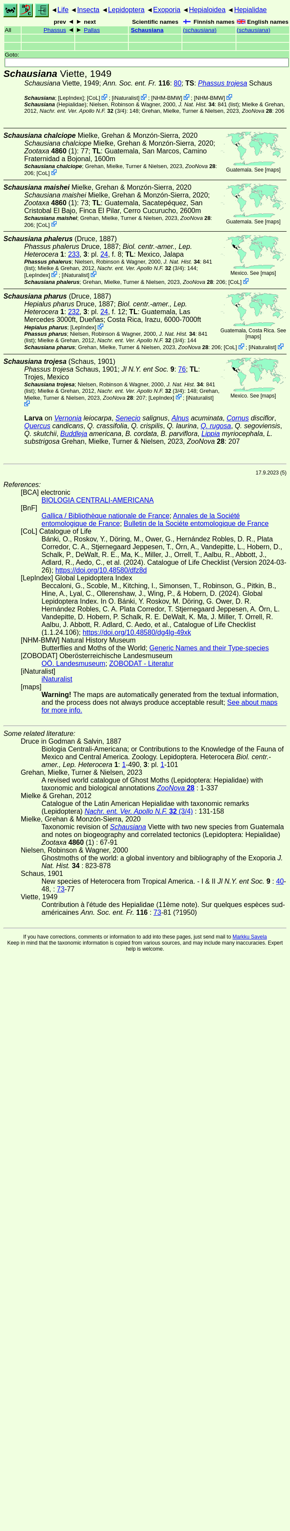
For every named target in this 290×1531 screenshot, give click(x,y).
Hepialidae (250, 9)
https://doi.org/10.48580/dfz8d (101, 570)
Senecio (127, 418)
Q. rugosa (216, 426)
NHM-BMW (167, 98)
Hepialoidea (207, 9)
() (200, 30)
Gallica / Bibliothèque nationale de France (105, 515)
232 (74, 311)
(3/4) (83, 111)
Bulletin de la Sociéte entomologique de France (196, 523)
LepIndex (71, 98)
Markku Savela (250, 937)
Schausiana (147, 30)
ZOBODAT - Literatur (141, 663)
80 (178, 83)
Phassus (55, 30)
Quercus (37, 426)
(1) (50, 151)
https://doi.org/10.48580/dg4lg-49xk (137, 632)
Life (63, 9)
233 (74, 254)
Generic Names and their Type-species (209, 648)
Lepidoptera (126, 9)
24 (104, 254)
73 (61, 889)
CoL (94, 98)
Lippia (210, 433)
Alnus (180, 418)
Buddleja (74, 433)
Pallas (92, 30)
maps (272, 170)
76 (182, 369)
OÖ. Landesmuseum (73, 663)
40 (280, 881)
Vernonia (67, 418)
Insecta (88, 9)
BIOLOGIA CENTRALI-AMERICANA (97, 500)
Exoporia (166, 9)
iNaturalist (125, 98)
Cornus (237, 418)
